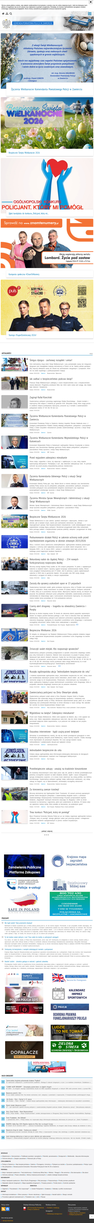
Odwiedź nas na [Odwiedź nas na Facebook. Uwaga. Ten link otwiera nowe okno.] (8, 1208)
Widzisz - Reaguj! (54, 1172)
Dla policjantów (6, 1166)
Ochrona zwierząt (7, 1174)
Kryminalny (4, 1185)
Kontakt (3, 1191)
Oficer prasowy (22, 1194)
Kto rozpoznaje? (24, 1188)
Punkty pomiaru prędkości (67, 1180)
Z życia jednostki (6, 1161)
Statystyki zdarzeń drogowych (11, 1182)
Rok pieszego (42, 1180)
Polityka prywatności (76, 1214)
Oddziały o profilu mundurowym (62, 1188)
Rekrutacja (33, 1185)
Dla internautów (76, 1172)
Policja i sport (88, 1163)
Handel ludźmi (56, 1194)
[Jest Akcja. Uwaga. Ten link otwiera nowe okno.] (24, 979)
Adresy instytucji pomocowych (36, 1174)
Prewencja (4, 1169)
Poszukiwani (13, 1188)
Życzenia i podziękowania (74, 1163)
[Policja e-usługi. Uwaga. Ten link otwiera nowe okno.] (24, 884)
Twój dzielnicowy (26, 1172)
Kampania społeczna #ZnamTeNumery (24, 274)
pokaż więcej (47, 831)
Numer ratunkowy (34, 1194)
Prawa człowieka (20, 1174)
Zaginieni (5, 1188)
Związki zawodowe (20, 1158)
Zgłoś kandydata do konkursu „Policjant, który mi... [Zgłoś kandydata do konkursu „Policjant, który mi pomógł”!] (28, 213)
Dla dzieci (85, 1172)
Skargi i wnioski (67, 1194)
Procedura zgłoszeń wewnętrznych (13, 1196)
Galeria (33, 1163)
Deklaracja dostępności (54, 1213)
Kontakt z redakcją (53, 1207)
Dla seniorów (65, 1172)
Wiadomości (6, 1155)
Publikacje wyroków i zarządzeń (31, 1155)
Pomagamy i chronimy (43, 1163)
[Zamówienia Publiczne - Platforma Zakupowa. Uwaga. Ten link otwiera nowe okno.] (24, 865)
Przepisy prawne (46, 1182)
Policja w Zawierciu (8, 1163)
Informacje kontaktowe (9, 1194)
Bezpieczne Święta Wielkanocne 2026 (24, 152)
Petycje (43, 1196)
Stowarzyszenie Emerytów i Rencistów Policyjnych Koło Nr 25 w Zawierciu (36, 1166)
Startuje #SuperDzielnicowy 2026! (22, 335)
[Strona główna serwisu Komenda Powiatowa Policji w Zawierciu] (3, 13)
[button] (89, 14)
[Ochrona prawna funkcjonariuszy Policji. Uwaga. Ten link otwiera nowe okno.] (70, 1013)
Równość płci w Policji (34, 1158)
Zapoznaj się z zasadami (77, 1212)
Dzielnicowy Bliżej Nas (40, 1172)
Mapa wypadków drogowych (31, 1182)
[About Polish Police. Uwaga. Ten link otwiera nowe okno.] (70, 977)
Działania (48, 1188)
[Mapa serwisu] (7, 13)
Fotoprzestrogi (52, 1180)
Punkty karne (57, 1182)
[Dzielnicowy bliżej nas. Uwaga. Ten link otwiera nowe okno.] (70, 884)
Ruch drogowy (5, 1177)
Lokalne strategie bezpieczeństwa (57, 1174)
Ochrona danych (7, 1158)
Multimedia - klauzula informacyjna (78, 1155)
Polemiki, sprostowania (50, 1155)
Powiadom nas (30, 1196)
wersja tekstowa (8, 1220)
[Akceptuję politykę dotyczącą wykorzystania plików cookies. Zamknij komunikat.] (91, 2)
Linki (37, 1196)
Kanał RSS (3, 1208)
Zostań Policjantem (37, 1188)
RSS (91, 354)
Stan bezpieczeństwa (22, 1163)
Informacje (4, 1152)
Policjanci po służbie (58, 1163)
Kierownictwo (15, 1155)
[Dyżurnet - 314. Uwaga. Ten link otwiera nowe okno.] (24, 1009)
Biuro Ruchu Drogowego (28, 1180)
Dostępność (62, 1155)
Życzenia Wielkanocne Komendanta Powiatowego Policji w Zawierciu (46, 89)
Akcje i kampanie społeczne (10, 1172)
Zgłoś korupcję (45, 1194)
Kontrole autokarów (69, 1182)
